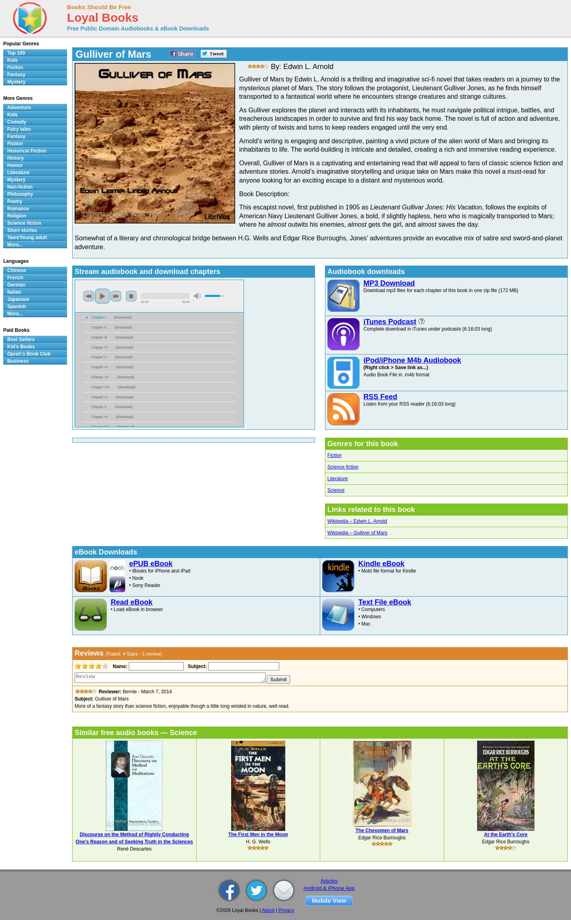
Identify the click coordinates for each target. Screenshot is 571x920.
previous (88, 296)
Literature (337, 478)
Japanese (18, 299)
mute (197, 296)
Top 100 (16, 53)
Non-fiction (20, 187)
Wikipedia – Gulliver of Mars (357, 533)
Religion (16, 216)
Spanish (16, 306)
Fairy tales (19, 129)
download (122, 317)
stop (131, 296)
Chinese (16, 270)
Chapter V (99, 357)
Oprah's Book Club (29, 354)
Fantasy (16, 74)
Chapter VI (99, 367)
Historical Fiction (26, 151)
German (16, 285)
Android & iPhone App (329, 888)
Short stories (22, 230)
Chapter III (99, 337)
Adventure (19, 107)
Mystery (16, 82)
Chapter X (99, 407)
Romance (18, 208)
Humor (15, 165)
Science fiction (342, 467)
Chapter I (98, 317)
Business (17, 361)
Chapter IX (99, 397)
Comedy (16, 122)
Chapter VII (100, 377)
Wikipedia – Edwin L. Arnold (357, 521)
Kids (12, 60)
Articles (329, 881)
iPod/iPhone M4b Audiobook (412, 360)
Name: (119, 666)
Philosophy (20, 194)
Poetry (14, 201)
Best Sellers (21, 339)
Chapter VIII (100, 387)
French (15, 277)
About (268, 910)
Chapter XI (99, 417)
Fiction (334, 455)
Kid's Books (21, 346)
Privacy (286, 910)
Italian (14, 292)
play (102, 296)
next (116, 296)
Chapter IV (99, 347)
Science (336, 490)
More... (15, 245)
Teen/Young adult (27, 237)
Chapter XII (100, 427)
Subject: (196, 666)
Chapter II (98, 327)
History (15, 158)
